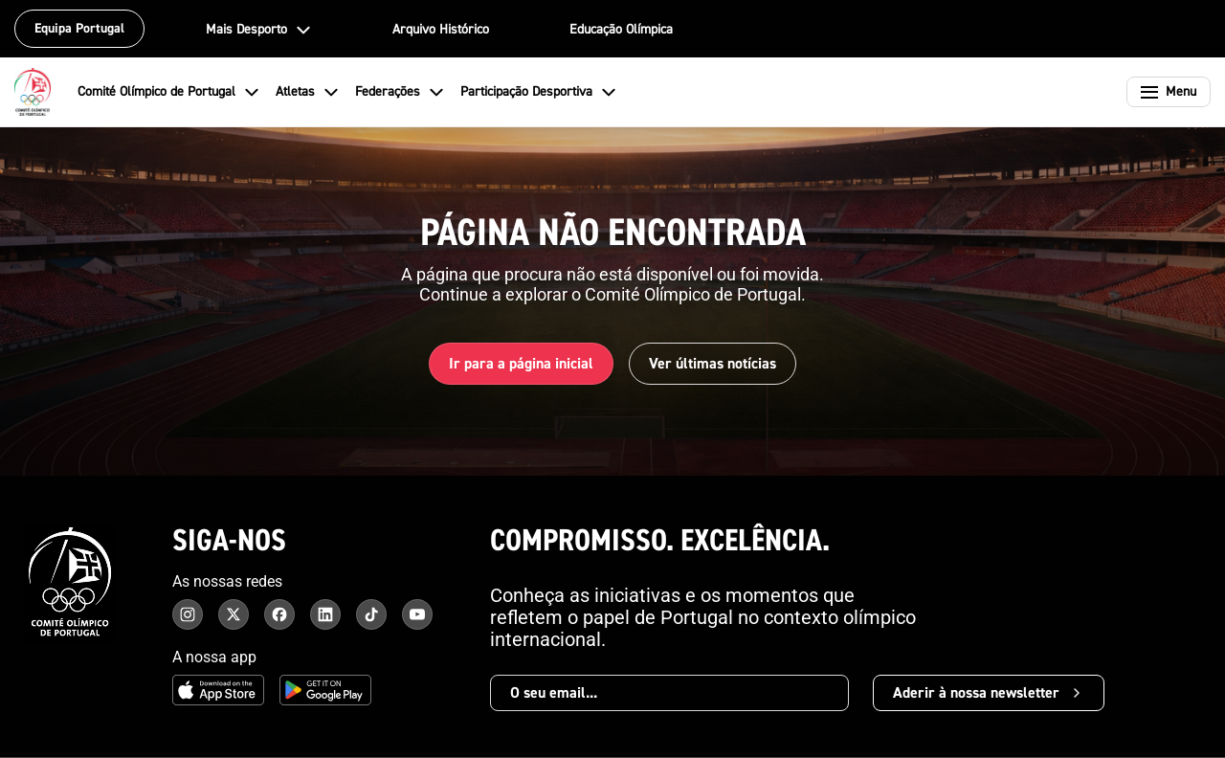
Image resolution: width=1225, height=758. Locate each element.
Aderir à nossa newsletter (988, 692)
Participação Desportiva (538, 91)
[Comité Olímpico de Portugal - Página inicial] (32, 92)
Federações (400, 91)
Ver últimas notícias (712, 363)
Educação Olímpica (621, 29)
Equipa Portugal (79, 28)
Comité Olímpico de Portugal (169, 91)
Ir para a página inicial (521, 363)
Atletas (308, 91)
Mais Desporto (259, 29)
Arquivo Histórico (440, 29)
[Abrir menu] (1168, 92)
